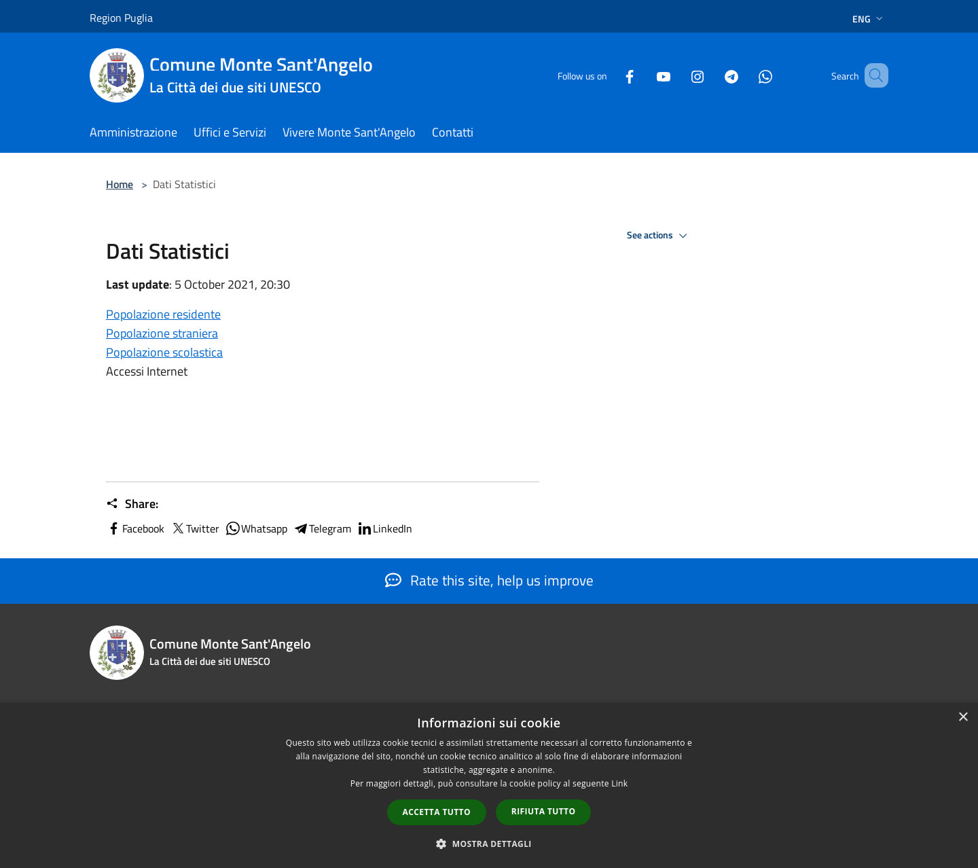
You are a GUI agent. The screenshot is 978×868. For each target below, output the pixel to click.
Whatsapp (256, 528)
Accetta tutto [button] (437, 812)
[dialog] (489, 785)
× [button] (963, 717)
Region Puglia (121, 18)
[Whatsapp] (745, 75)
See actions (659, 236)
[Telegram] (711, 75)
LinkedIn (384, 528)
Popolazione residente (163, 314)
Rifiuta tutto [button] (543, 811)
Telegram (322, 528)
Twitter (194, 528)
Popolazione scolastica (164, 352)
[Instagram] (677, 75)
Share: (132, 503)
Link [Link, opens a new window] (619, 783)
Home (119, 184)
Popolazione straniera (162, 333)
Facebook (135, 528)
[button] (489, 843)
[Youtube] (643, 75)
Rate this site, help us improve (489, 580)
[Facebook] (609, 75)
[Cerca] (872, 75)
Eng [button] (869, 19)
